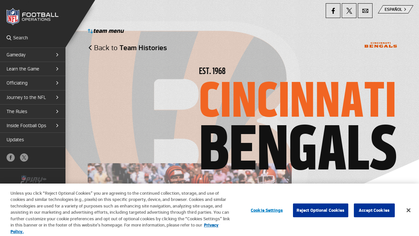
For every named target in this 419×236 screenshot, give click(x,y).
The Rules (17, 111)
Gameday (16, 54)
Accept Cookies (374, 215)
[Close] (408, 215)
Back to (130, 47)
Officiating (17, 83)
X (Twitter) (24, 157)
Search (9, 38)
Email (365, 10)
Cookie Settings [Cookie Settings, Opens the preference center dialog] (267, 215)
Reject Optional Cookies (321, 215)
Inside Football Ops (26, 125)
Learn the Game (23, 68)
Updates (15, 139)
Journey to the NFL (26, 97)
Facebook (11, 157)
